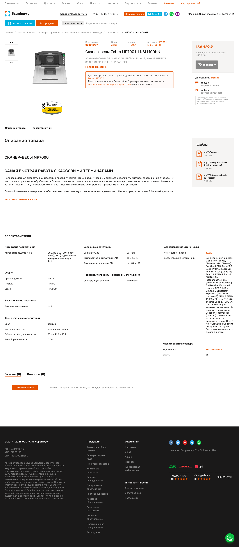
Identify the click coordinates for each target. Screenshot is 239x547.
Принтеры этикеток (97, 463)
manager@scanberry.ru (73, 13)
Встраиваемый (214, 351)
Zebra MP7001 (121, 32)
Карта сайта (130, 500)
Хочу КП (154, 14)
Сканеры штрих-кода (52, 32)
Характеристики (43, 128)
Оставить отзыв (25, 389)
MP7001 (132, 45)
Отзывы (152, 3)
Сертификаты (133, 3)
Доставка (49, 3)
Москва (215, 78)
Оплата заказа (131, 495)
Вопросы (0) (38, 376)
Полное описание (96, 67)
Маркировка (190, 3)
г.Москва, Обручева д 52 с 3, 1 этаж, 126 (210, 13)
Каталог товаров (27, 32)
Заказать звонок (134, 14)
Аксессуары (92, 532)
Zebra (114, 45)
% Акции (169, 3)
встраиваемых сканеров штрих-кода (109, 84)
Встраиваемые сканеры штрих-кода (89, 32)
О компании (12, 3)
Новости (95, 3)
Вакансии (31, 3)
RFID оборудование (96, 493)
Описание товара (15, 128)
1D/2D (209, 254)
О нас (126, 452)
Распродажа (47, 23)
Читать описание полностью (22, 200)
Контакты (112, 3)
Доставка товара (132, 491)
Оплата (66, 3)
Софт (80, 3)
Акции (126, 457)
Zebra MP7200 (96, 78)
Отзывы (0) (13, 376)
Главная (9, 32)
